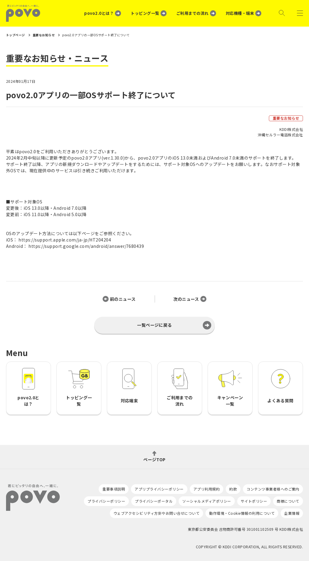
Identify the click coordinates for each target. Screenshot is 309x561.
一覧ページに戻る (154, 325)
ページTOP (154, 459)
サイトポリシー (254, 501)
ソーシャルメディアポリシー (206, 501)
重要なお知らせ (286, 118)
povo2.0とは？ (99, 13)
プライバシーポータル (154, 501)
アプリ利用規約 (206, 488)
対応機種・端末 (240, 13)
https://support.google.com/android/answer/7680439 (86, 246)
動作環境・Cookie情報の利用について (242, 513)
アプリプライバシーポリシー (159, 488)
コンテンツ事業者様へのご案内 (273, 488)
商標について (288, 501)
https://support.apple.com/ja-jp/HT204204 (64, 240)
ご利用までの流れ (192, 13)
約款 (233, 488)
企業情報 (291, 513)
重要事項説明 (113, 488)
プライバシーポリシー (106, 501)
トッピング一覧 (145, 13)
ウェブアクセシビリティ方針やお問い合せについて (156, 513)
